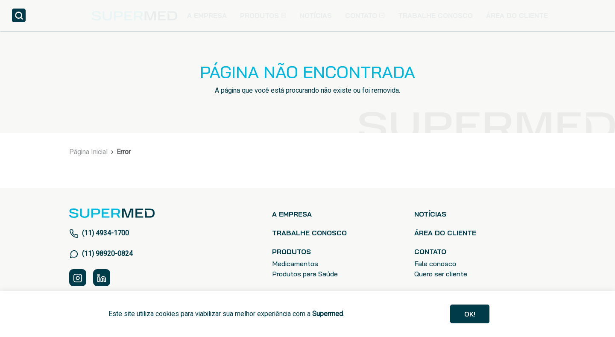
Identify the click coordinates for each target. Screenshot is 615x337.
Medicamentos (295, 263)
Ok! (469, 314)
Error (124, 152)
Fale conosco (435, 263)
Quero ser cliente (440, 274)
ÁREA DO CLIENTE (517, 15)
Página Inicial (88, 152)
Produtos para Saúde (305, 274)
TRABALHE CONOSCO (435, 15)
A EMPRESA (207, 15)
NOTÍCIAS (316, 15)
